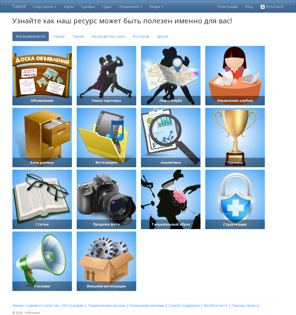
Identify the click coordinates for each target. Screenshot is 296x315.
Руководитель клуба (108, 36)
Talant (19, 6)
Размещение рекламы (147, 305)
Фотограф (141, 36)
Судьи (106, 6)
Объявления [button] (130, 6)
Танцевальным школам (106, 305)
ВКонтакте (272, 6)
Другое (162, 36)
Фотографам (73, 305)
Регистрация (227, 6)
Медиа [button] (157, 6)
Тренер (78, 36)
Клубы (69, 6)
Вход (249, 6)
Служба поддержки (184, 305)
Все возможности (30, 36)
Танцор (59, 36)
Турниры (88, 6)
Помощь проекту (245, 305)
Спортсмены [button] (44, 6)
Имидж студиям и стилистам (35, 305)
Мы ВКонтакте (215, 305)
